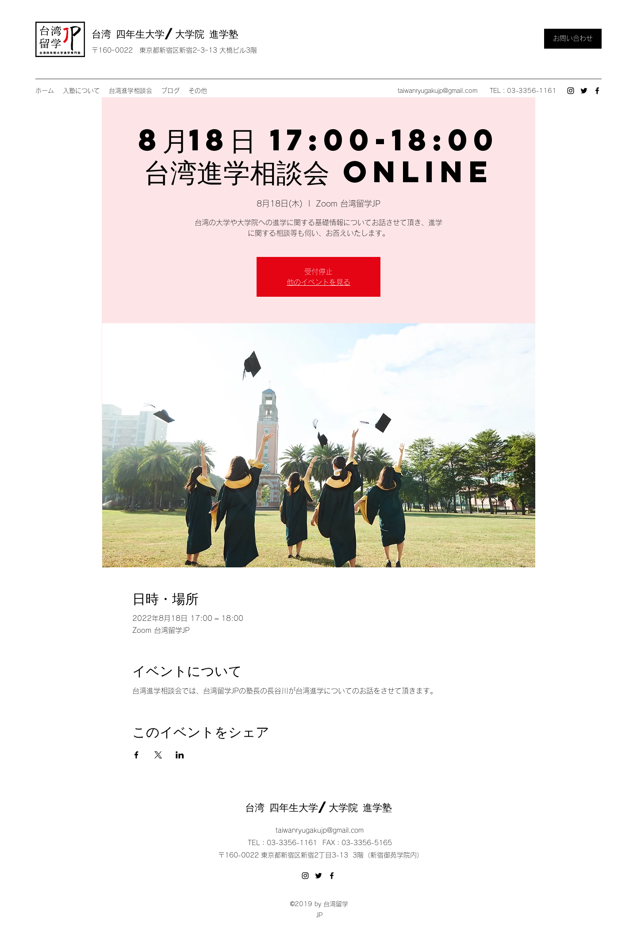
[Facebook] (597, 90)
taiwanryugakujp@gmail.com (437, 91)
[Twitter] (583, 90)
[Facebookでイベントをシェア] (136, 754)
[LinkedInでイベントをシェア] (180, 754)
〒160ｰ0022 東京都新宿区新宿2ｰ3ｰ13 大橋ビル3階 (174, 50)
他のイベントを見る (318, 282)
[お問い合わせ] (573, 39)
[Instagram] (570, 90)
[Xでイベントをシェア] (158, 754)
